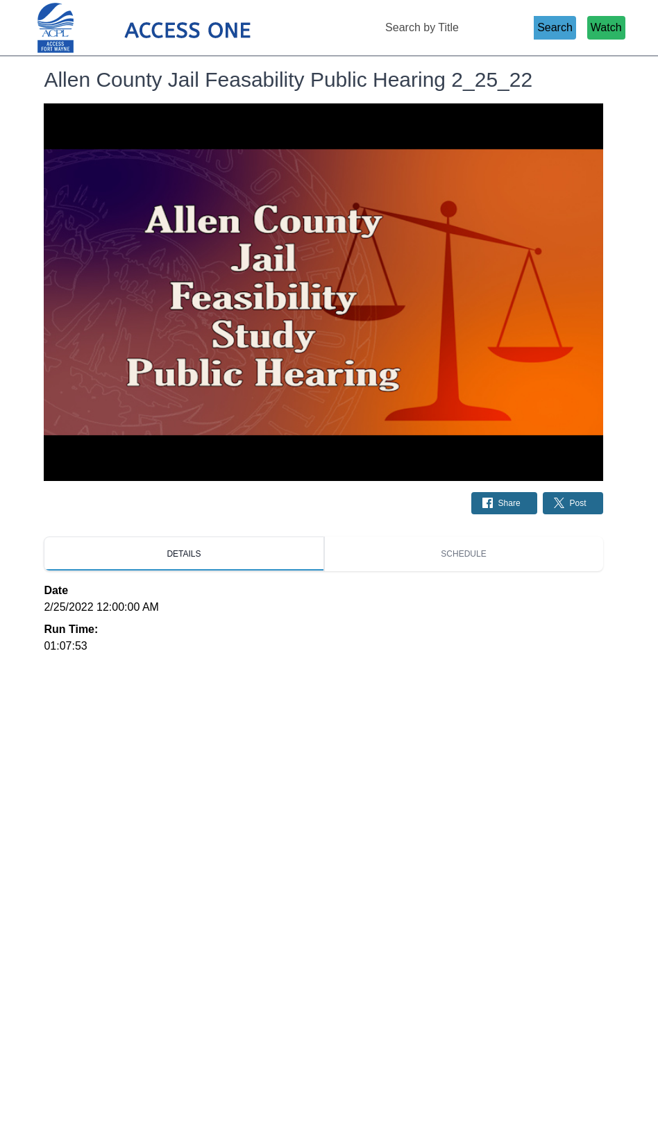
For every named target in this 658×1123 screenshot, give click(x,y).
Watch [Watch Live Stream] (606, 27)
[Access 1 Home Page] (171, 28)
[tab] (183, 554)
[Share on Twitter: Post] (573, 503)
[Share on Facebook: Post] (504, 503)
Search (555, 27)
